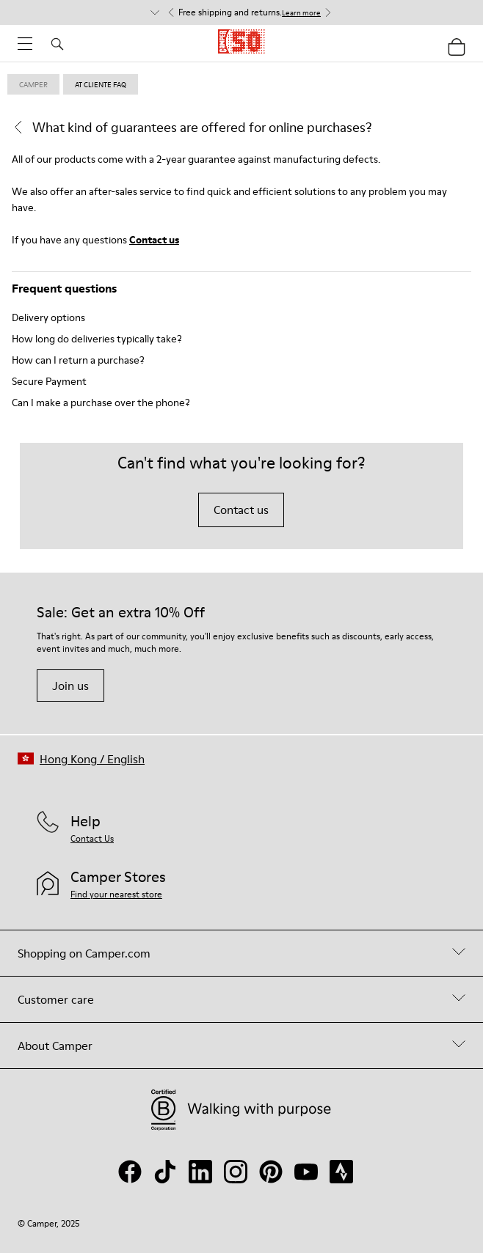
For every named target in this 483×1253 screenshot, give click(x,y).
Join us (70, 685)
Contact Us (92, 838)
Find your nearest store (116, 894)
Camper (33, 84)
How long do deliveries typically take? (97, 338)
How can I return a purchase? (78, 360)
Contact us (154, 239)
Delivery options (48, 317)
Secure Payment (49, 381)
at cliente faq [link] (100, 84)
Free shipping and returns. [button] (249, 12)
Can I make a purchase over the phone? (101, 402)
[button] (81, 758)
